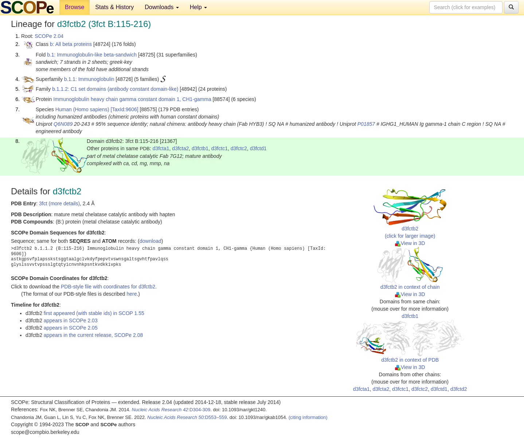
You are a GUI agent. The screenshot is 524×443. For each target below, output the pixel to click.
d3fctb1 (200, 148)
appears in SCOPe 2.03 (71, 320)
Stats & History (114, 7)
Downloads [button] (162, 7)
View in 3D (410, 243)
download (150, 241)
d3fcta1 (161, 148)
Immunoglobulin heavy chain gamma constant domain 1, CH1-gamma (132, 99)
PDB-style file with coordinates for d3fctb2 (108, 286)
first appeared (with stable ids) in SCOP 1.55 (94, 313)
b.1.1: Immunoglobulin (89, 79)
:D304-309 (171, 409)
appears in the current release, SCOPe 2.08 (93, 335)
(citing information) (308, 417)
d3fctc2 (239, 148)
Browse (74, 7)
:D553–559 (187, 417)
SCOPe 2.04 (49, 36)
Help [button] (198, 7)
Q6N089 (63, 124)
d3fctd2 (458, 389)
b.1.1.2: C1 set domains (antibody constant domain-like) (115, 89)
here (131, 294)
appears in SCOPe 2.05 (71, 328)
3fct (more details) (59, 203)
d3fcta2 (180, 148)
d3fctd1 (258, 148)
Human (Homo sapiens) (82, 109)
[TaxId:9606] (124, 109)
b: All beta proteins (71, 44)
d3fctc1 (219, 148)
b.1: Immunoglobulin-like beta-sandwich (92, 55)
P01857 (366, 124)
